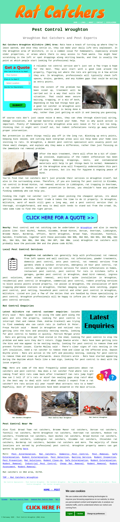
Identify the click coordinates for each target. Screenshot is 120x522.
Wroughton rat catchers (38, 255)
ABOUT (91, 22)
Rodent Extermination (35, 457)
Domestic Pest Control (73, 454)
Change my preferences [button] (96, 514)
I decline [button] (80, 514)
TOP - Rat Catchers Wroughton (20, 477)
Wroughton (86, 227)
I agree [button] (70, 514)
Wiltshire (8, 293)
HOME (76, 22)
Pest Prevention (12, 460)
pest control (91, 290)
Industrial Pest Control (40, 463)
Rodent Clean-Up (53, 460)
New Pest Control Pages (19, 499)
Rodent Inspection (105, 457)
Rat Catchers (47, 454)
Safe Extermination (76, 460)
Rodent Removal (12, 463)
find (12, 430)
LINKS (83, 22)
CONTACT (99, 22)
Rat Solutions (32, 460)
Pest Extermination (23, 454)
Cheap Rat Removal (72, 463)
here (25, 449)
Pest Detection (60, 457)
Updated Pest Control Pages (42, 499)
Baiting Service (81, 457)
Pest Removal (100, 454)
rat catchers (65, 442)
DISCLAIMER (111, 22)
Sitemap (4, 499)
